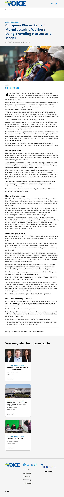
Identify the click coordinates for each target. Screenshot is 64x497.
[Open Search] (52, 3)
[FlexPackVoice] (15, 3)
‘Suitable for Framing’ (15, 438)
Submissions (27, 473)
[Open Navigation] (56, 3)
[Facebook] (24, 464)
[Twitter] (28, 464)
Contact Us (26, 476)
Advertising (27, 480)
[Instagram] (35, 464)
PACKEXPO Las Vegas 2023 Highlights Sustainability (17, 404)
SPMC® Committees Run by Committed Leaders (17, 368)
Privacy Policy (27, 483)
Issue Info (26, 470)
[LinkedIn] (32, 464)
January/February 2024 (11, 9)
